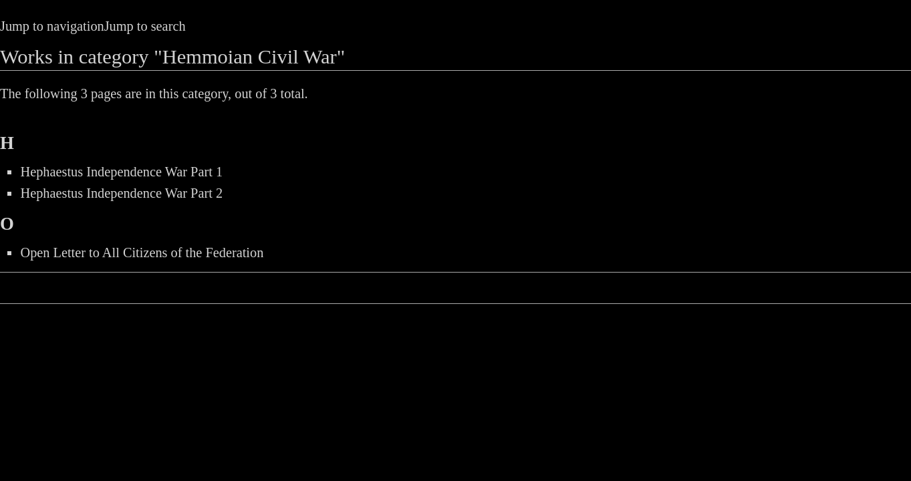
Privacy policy (481, 290)
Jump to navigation (52, 26)
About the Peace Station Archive (628, 290)
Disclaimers (770, 290)
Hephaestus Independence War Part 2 (121, 193)
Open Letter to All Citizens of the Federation (141, 252)
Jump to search (145, 26)
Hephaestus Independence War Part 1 (121, 171)
